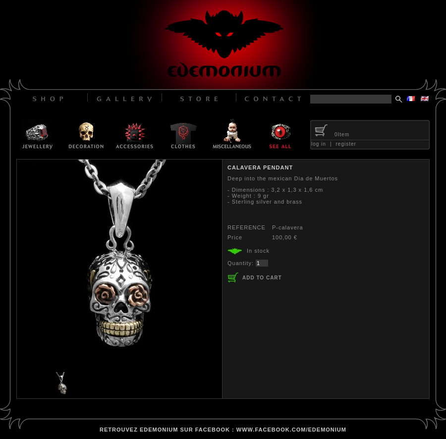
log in (318, 144)
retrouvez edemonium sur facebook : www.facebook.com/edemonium (223, 430)
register (346, 144)
